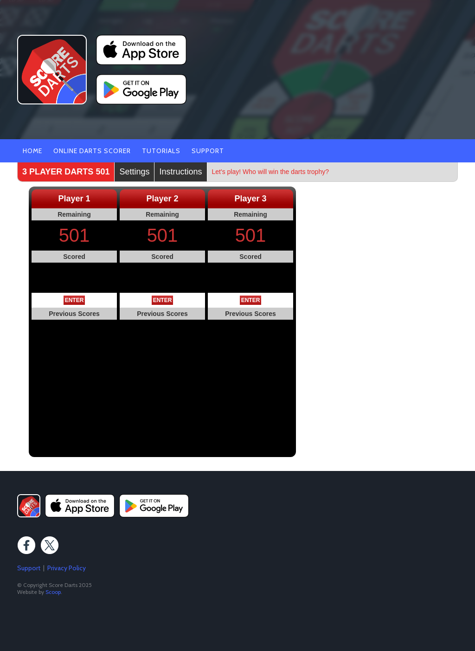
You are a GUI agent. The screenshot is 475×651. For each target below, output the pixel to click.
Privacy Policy (66, 568)
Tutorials (161, 151)
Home (32, 151)
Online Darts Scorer (92, 151)
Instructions (180, 171)
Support (208, 151)
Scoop (53, 591)
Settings (134, 171)
